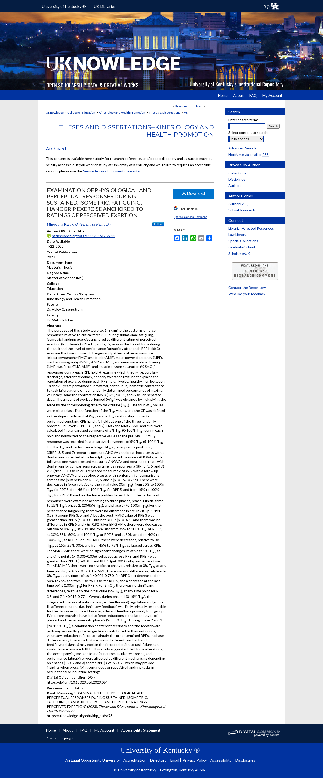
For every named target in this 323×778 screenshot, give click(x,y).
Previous (181, 106)
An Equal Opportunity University (92, 760)
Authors (234, 185)
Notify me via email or (248, 154)
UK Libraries (105, 6)
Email (174, 760)
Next (199, 106)
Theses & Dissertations (164, 112)
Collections (237, 173)
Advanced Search (242, 148)
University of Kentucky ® (64, 6)
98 (186, 112)
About (68, 730)
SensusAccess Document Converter (112, 171)
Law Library (237, 234)
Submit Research (241, 210)
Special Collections (243, 241)
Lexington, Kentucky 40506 (183, 770)
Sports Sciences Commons (190, 217)
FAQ (84, 730)
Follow (158, 224)
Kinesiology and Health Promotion (122, 112)
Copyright (66, 738)
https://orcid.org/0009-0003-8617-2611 (83, 236)
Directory (158, 760)
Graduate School (241, 247)
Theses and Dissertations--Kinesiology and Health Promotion (136, 130)
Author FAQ (238, 204)
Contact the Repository (247, 287)
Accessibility (221, 760)
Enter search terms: (244, 120)
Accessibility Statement (140, 730)
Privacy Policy (195, 760)
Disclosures (245, 760)
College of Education (81, 112)
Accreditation (134, 760)
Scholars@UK (239, 253)
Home (51, 730)
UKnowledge (55, 112)
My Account (104, 730)
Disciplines (236, 179)
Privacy (51, 738)
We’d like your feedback (246, 294)
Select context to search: (248, 132)
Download (193, 193)
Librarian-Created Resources (251, 228)
